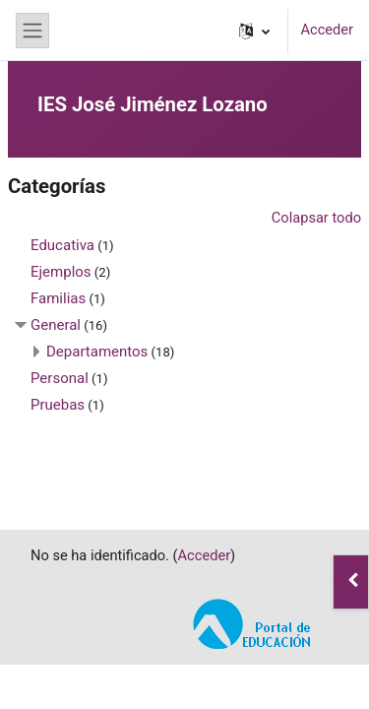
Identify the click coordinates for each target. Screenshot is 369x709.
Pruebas (58, 405)
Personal (60, 378)
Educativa (62, 245)
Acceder (326, 29)
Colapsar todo (316, 217)
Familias (58, 298)
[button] (254, 30)
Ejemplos (61, 272)
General (56, 325)
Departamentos (97, 351)
